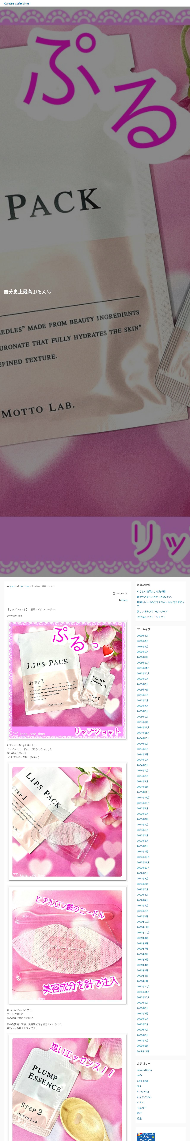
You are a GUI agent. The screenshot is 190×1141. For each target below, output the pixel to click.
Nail (139, 1086)
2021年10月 (143, 932)
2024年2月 (142, 781)
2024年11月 (143, 732)
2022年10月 (143, 867)
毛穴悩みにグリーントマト (151, 617)
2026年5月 (142, 635)
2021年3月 (142, 970)
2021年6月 (142, 954)
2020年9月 (142, 1002)
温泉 (139, 1118)
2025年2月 (142, 716)
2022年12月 (143, 857)
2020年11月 (143, 992)
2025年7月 (142, 689)
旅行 (139, 1113)
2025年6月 (142, 695)
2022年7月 (142, 884)
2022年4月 (142, 900)
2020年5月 (142, 1024)
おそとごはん (144, 1097)
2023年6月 (142, 824)
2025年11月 (143, 668)
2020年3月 (142, 1035)
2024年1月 (142, 786)
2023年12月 (143, 792)
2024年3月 (142, 776)
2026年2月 (142, 651)
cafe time (142, 1080)
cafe (139, 1075)
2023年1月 (142, 851)
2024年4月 (142, 770)
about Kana (144, 1070)
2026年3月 (142, 646)
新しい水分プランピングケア (152, 611)
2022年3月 (142, 905)
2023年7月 (142, 819)
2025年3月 (142, 711)
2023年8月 (142, 813)
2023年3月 (142, 840)
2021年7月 (142, 948)
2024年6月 (142, 759)
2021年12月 (143, 921)
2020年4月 (142, 1029)
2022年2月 (142, 911)
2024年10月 (143, 738)
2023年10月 (143, 803)
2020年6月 (142, 1018)
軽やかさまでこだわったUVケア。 (155, 596)
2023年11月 (143, 797)
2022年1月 (142, 916)
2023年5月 (142, 830)
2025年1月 (142, 722)
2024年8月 (142, 749)
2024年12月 (143, 727)
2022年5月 (142, 894)
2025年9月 (142, 678)
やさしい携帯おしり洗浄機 (151, 591)
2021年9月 (142, 938)
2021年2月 (142, 975)
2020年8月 (142, 1008)
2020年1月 (142, 1045)
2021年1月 (142, 981)
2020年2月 (142, 1040)
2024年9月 (142, 743)
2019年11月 (143, 1051)
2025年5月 (142, 700)
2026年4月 (142, 641)
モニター (142, 1107)
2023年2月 (142, 846)
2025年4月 (142, 705)
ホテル (140, 1102)
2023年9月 (142, 808)
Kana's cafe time (18, 3)
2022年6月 (142, 889)
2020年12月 (143, 986)
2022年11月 (143, 862)
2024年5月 (142, 765)
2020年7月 (142, 1013)
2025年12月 (143, 662)
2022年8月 (142, 878)
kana (124, 600)
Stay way (143, 1091)
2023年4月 (142, 835)
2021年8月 (142, 943)
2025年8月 (142, 684)
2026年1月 (142, 657)
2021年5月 (142, 959)
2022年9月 (142, 873)
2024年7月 (142, 754)
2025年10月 (143, 673)
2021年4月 (142, 965)
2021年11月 (143, 927)
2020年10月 (143, 997)
